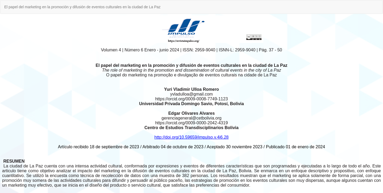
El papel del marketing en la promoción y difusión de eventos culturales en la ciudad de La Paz (82, 7)
